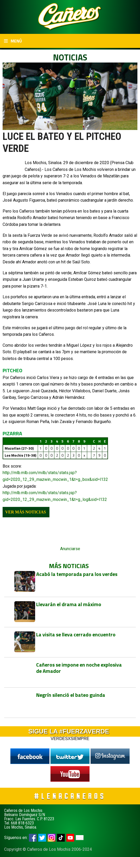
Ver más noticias (25, 512)
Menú (13, 41)
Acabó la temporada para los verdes (76, 574)
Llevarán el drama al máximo (68, 604)
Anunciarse (70, 548)
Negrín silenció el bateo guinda (70, 695)
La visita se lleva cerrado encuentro (76, 634)
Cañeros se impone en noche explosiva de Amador (79, 668)
